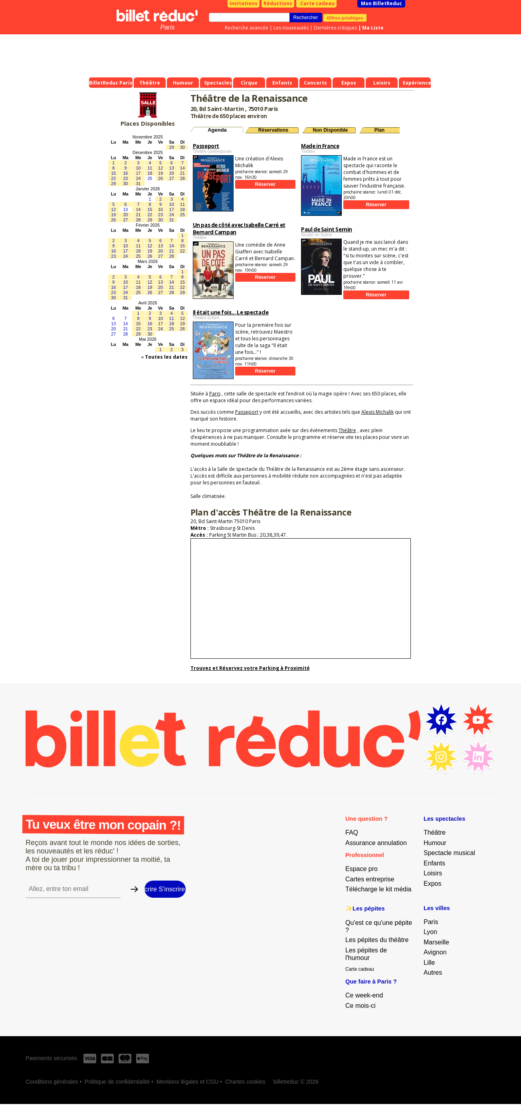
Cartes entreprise (369, 879)
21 (182, 173)
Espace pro (361, 868)
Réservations (273, 130)
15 (113, 173)
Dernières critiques (335, 27)
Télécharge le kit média (378, 889)
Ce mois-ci (360, 1005)
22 (113, 178)
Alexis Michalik (377, 412)
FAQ (351, 832)
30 (182, 147)
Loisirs (433, 873)
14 (182, 168)
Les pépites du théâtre (376, 939)
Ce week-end (364, 995)
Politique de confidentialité (117, 1081)
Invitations (244, 3)
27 (171, 178)
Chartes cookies (245, 1081)
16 (125, 173)
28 (182, 178)
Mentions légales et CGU (187, 1081)
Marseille (436, 942)
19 (160, 173)
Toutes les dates (166, 357)
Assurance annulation (376, 842)
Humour (435, 842)
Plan (379, 130)
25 (149, 178)
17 (138, 173)
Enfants (434, 863)
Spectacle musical (449, 852)
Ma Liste (373, 27)
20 (171, 173)
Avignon (435, 952)
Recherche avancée (246, 27)
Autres (433, 972)
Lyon (430, 931)
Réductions (277, 3)
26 (160, 178)
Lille (429, 962)
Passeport (246, 412)
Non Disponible (330, 130)
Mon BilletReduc (381, 3)
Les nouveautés (291, 27)
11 (149, 168)
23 (125, 178)
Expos (432, 883)
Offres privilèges (345, 17)
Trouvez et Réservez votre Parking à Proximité (250, 668)
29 (171, 147)
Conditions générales (52, 1081)
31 (138, 183)
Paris (167, 27)
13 (171, 168)
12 (160, 168)
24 (138, 178)
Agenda (217, 130)
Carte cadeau (317, 3)
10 (138, 168)
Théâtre (347, 430)
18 (149, 173)
